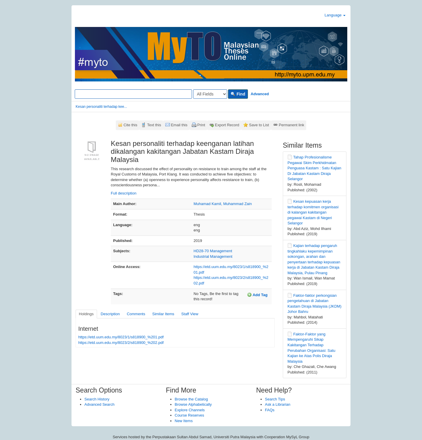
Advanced (260, 94)
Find (238, 94)
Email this (179, 125)
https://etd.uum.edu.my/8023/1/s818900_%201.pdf (121, 337)
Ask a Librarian (277, 404)
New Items (184, 421)
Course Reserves (189, 415)
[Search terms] (133, 94)
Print (201, 125)
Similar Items (163, 314)
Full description (123, 193)
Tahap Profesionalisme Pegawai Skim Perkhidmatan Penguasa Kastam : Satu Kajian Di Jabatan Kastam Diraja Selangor (314, 168)
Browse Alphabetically (193, 404)
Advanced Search (99, 404)
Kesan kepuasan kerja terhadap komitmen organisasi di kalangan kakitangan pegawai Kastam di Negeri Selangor (312, 212)
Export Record (227, 125)
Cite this (130, 125)
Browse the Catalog (191, 399)
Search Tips (275, 399)
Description (110, 314)
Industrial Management (213, 256)
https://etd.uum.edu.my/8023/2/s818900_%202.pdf (121, 342)
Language (335, 15)
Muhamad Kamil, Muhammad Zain (223, 204)
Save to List (259, 125)
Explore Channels (190, 410)
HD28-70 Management (213, 251)
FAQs (270, 410)
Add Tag (257, 294)
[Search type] (210, 94)
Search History (96, 399)
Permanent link (291, 125)
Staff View (189, 314)
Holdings (86, 314)
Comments (136, 314)
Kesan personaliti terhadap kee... (101, 107)
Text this (154, 125)
